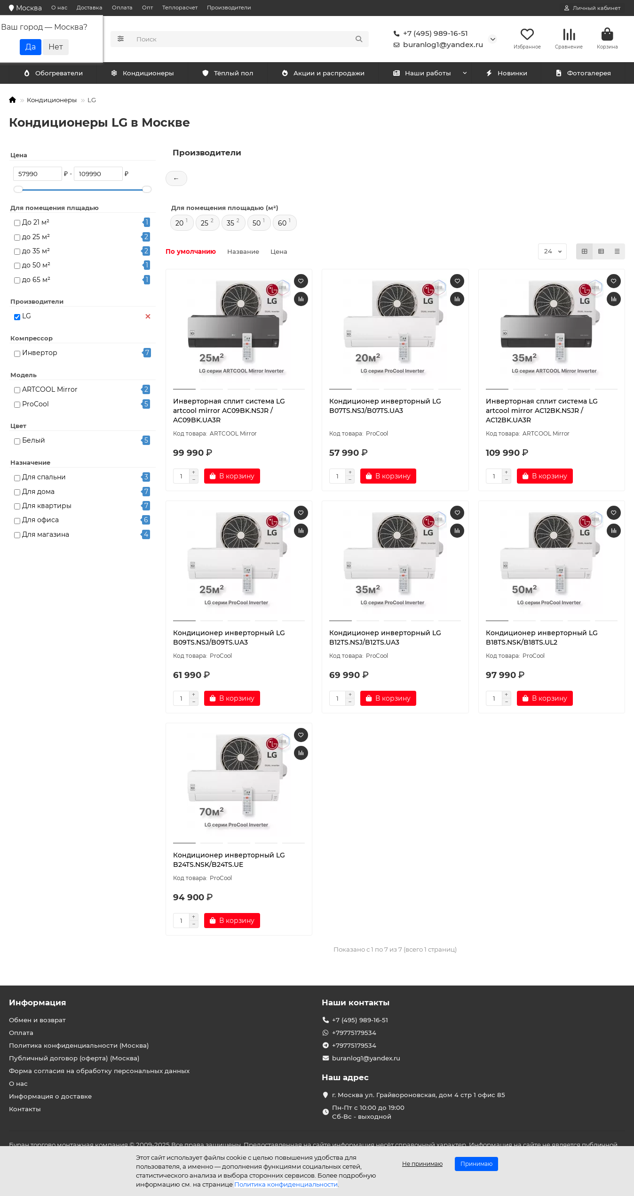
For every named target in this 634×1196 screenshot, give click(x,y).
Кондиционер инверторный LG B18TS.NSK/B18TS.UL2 (542, 638)
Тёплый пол (227, 74)
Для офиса (40, 521)
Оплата (122, 7)
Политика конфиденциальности (286, 1184)
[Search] (250, 40)
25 (204, 224)
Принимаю (476, 1163)
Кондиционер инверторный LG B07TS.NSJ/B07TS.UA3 (385, 407)
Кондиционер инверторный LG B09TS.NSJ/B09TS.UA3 (229, 638)
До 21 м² (35, 223)
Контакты (25, 1109)
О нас (59, 7)
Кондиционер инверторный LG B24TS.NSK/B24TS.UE (229, 861)
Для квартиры (46, 506)
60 (282, 224)
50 (257, 224)
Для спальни (44, 478)
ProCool (35, 405)
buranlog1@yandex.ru (436, 45)
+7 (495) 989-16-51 (429, 34)
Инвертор (39, 353)
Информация (37, 1002)
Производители (229, 7)
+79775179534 (354, 1032)
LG (26, 317)
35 (230, 224)
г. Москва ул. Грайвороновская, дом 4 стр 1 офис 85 (418, 1095)
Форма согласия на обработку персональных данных (99, 1071)
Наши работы (421, 74)
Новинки (506, 74)
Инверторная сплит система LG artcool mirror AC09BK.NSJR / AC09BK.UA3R (229, 411)
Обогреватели (144, 74)
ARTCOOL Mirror (50, 390)
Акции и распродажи (323, 74)
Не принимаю (422, 1163)
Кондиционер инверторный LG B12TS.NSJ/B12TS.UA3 (385, 638)
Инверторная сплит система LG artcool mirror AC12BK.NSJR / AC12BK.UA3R (542, 411)
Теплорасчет (180, 7)
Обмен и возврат (37, 1020)
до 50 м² (36, 266)
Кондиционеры (55, 74)
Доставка (90, 7)
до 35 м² (36, 252)
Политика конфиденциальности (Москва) (79, 1045)
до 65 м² (36, 280)
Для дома (38, 492)
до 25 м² (36, 238)
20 (179, 224)
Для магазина (45, 535)
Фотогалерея (583, 74)
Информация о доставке (50, 1096)
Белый (33, 441)
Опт (147, 7)
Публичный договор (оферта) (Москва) (74, 1058)
